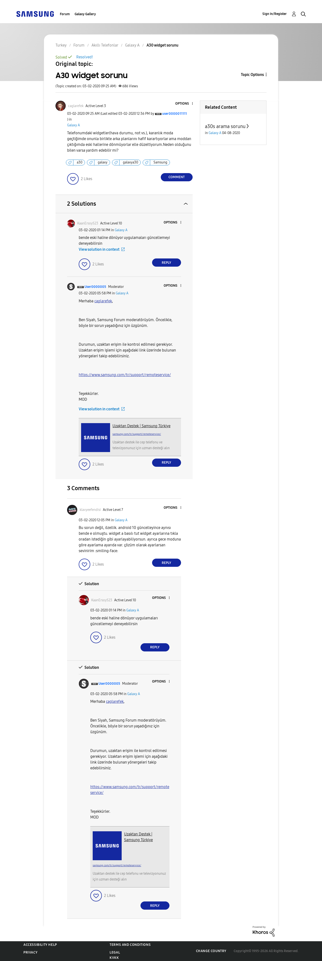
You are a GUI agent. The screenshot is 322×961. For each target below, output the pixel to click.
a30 (79, 162)
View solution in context (99, 249)
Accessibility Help (40, 945)
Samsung (160, 162)
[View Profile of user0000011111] (174, 114)
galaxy (102, 162)
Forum (65, 14)
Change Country (211, 951)
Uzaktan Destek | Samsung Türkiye (141, 426)
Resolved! (84, 57)
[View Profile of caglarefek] (76, 106)
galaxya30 (130, 162)
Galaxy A (73, 125)
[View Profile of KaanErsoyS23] (87, 223)
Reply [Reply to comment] (166, 263)
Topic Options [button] (252, 74)
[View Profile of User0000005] (95, 287)
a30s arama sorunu (225, 126)
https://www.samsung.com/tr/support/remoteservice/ (125, 374)
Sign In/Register (274, 14)
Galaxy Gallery (85, 14)
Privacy (30, 952)
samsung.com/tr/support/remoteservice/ (136, 434)
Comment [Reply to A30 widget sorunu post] (176, 177)
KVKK (114, 958)
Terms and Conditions (130, 945)
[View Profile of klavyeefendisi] (90, 510)
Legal (115, 952)
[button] (184, 104)
